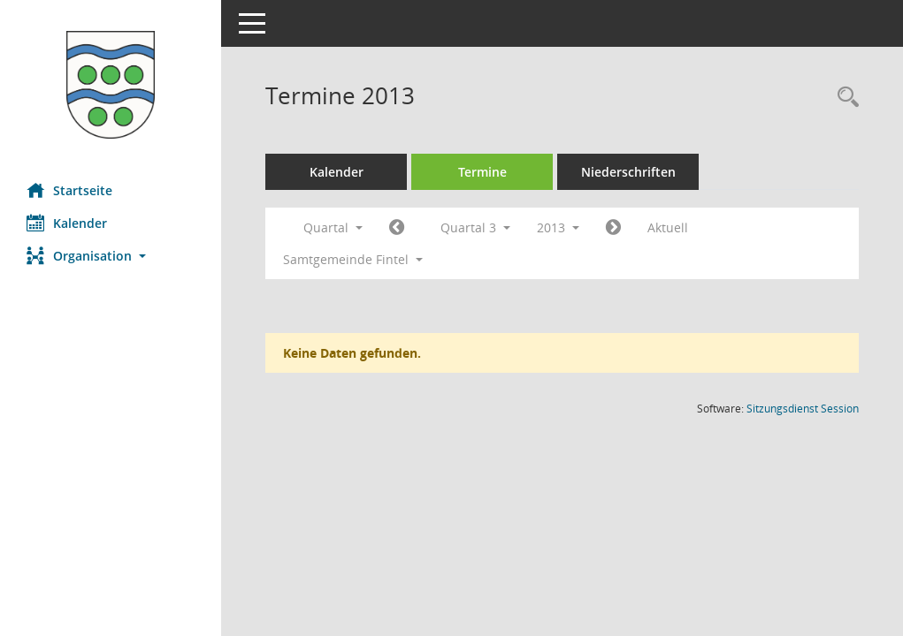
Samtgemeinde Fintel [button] (353, 259)
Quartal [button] (333, 227)
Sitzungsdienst (802, 408)
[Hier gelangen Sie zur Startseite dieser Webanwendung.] (110, 85)
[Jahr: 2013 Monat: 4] (396, 228)
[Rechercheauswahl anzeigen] (844, 97)
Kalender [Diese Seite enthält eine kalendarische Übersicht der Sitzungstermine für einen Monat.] (67, 222)
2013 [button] (558, 227)
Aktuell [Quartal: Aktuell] (667, 227)
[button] (110, 255)
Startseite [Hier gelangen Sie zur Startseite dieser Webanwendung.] (69, 190)
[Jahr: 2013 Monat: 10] (613, 228)
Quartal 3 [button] (475, 227)
